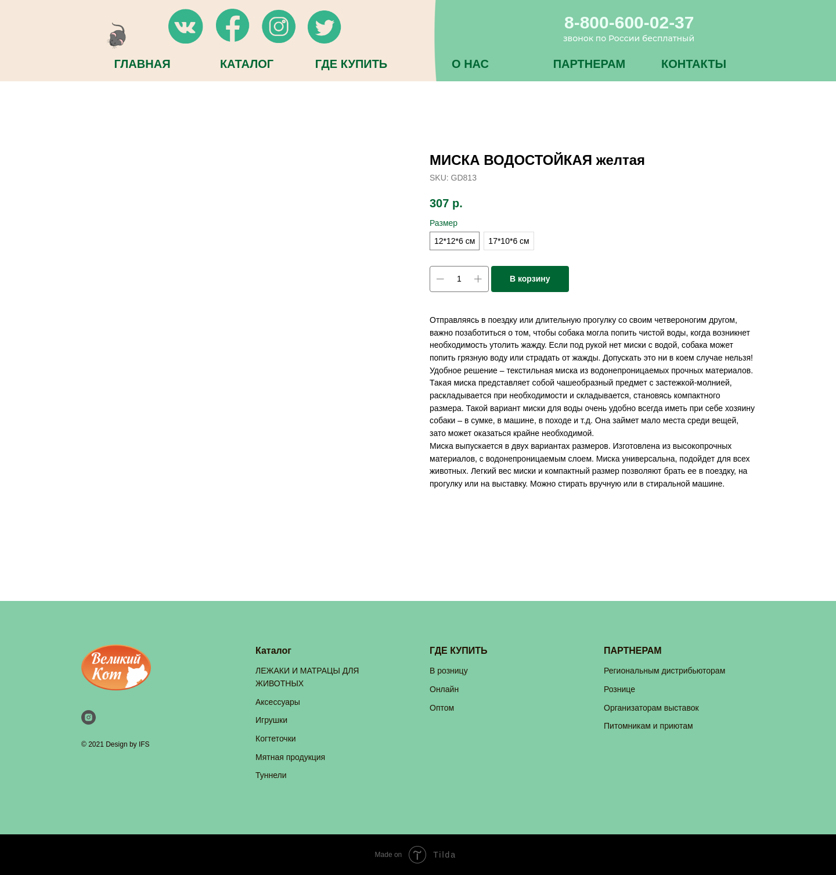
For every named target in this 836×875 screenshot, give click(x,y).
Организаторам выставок (651, 707)
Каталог (273, 651)
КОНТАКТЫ (693, 63)
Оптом (442, 707)
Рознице (619, 689)
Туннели (271, 775)
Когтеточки (275, 738)
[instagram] (88, 717)
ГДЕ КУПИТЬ (351, 63)
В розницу (449, 670)
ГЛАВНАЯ (142, 63)
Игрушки (271, 720)
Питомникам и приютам (648, 725)
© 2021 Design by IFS (115, 744)
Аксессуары (277, 702)
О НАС (470, 63)
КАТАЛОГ (246, 63)
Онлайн (444, 689)
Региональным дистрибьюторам (664, 670)
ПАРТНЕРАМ (589, 63)
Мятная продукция (290, 757)
